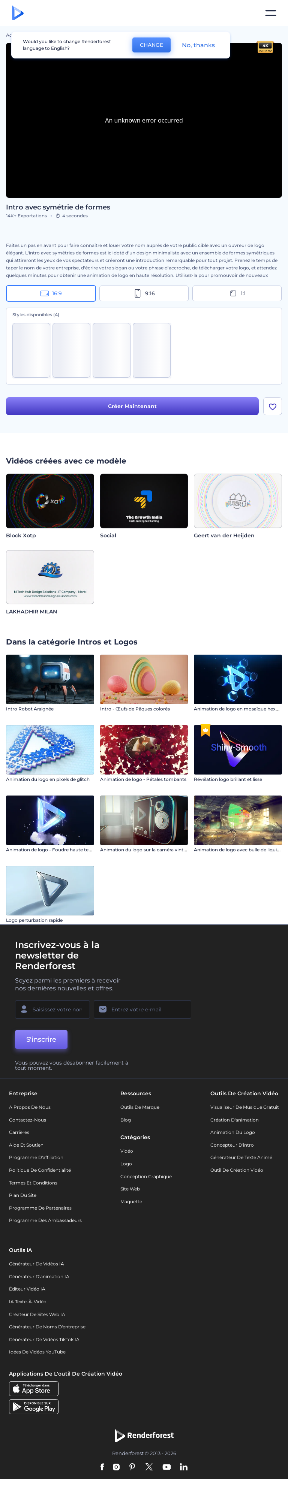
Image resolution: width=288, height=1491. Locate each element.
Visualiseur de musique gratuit (244, 1107)
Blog (125, 1120)
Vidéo (126, 1151)
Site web (130, 1189)
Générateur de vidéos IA (36, 1264)
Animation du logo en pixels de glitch (48, 779)
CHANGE (151, 45)
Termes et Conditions (33, 1183)
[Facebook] (102, 1467)
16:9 (51, 293)
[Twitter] (149, 1467)
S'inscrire (41, 1039)
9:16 (144, 293)
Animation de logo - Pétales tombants (143, 779)
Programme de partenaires (40, 1208)
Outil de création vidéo (236, 1170)
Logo (126, 1163)
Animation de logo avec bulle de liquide (238, 849)
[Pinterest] (132, 1467)
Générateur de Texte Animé (241, 1157)
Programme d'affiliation (36, 1157)
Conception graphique (146, 1176)
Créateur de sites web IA (37, 1314)
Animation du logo (232, 1132)
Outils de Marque (139, 1107)
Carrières (19, 1132)
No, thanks (198, 45)
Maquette (131, 1201)
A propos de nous (30, 1107)
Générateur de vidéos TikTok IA (44, 1339)
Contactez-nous (27, 1120)
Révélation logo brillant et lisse (228, 779)
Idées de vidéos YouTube (37, 1352)
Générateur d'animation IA (39, 1276)
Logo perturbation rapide (34, 920)
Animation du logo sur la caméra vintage (146, 849)
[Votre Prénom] (52, 1009)
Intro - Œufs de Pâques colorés (135, 709)
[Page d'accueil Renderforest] (18, 13)
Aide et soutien (26, 1145)
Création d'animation (234, 1120)
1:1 (237, 293)
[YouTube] (166, 1467)
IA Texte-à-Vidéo (27, 1301)
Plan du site (22, 1195)
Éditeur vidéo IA (27, 1289)
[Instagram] (116, 1467)
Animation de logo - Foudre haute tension (53, 849)
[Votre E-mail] (142, 1009)
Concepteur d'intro (232, 1145)
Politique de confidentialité (40, 1170)
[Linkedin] (184, 1467)
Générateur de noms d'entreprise (47, 1326)
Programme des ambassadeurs (45, 1220)
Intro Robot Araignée (30, 709)
